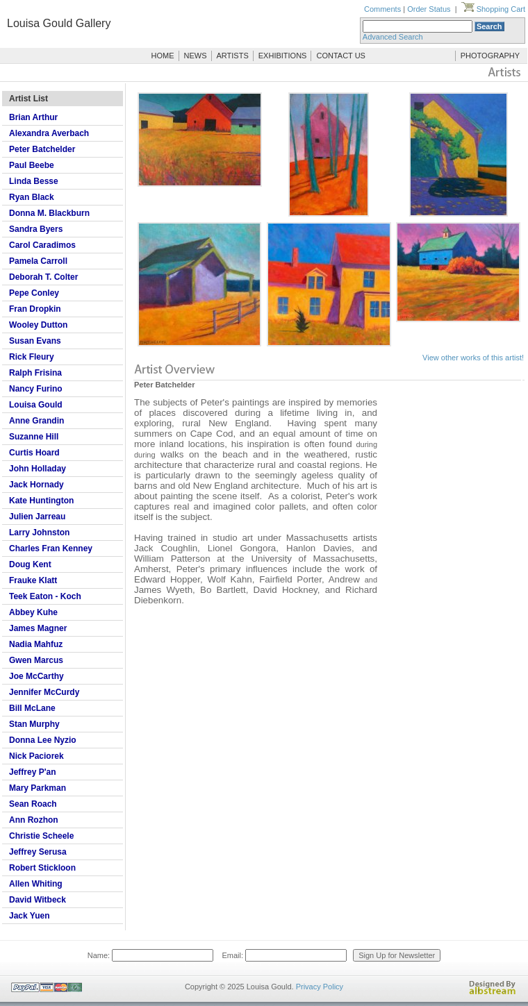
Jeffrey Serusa (38, 852)
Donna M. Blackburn (49, 213)
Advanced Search (393, 37)
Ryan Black (31, 197)
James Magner (38, 628)
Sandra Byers (36, 229)
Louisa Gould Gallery (58, 23)
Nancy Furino (36, 389)
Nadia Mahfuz (36, 644)
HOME (162, 55)
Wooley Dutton (38, 325)
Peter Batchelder (42, 149)
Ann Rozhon (33, 820)
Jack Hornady (36, 484)
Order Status (428, 9)
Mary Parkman (37, 788)
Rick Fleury (31, 357)
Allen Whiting (36, 884)
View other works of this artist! (473, 357)
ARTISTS (233, 55)
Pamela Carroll (38, 261)
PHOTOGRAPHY (490, 55)
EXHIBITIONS (282, 55)
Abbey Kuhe (33, 612)
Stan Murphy (34, 724)
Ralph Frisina (35, 373)
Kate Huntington (41, 500)
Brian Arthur (33, 117)
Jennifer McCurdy (44, 692)
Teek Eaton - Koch (45, 596)
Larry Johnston (39, 532)
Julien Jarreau (37, 516)
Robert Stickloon (42, 868)
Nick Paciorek (36, 756)
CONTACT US (340, 55)
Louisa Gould (36, 405)
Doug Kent (30, 564)
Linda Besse (33, 181)
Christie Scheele (41, 836)
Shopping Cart (493, 9)
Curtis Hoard (34, 453)
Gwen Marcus (36, 660)
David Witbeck (37, 900)
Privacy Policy (319, 986)
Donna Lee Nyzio (42, 740)
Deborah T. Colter (43, 277)
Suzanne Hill (33, 437)
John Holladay (37, 468)
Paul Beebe (31, 165)
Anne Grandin (36, 421)
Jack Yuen (29, 916)
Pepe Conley (34, 293)
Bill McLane (32, 708)
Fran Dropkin (35, 309)
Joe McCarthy (36, 676)
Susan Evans (35, 341)
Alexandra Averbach (49, 133)
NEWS (195, 55)
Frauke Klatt (33, 580)
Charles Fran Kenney (50, 548)
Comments (382, 9)
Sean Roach (33, 804)
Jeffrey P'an (32, 772)
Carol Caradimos (42, 245)
